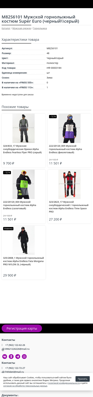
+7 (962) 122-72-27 (15, 367)
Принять (82, 378)
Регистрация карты (22, 328)
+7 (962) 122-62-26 (15, 345)
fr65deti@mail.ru (14, 371)
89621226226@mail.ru (17, 348)
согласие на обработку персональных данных (25, 385)
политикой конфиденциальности (64, 383)
